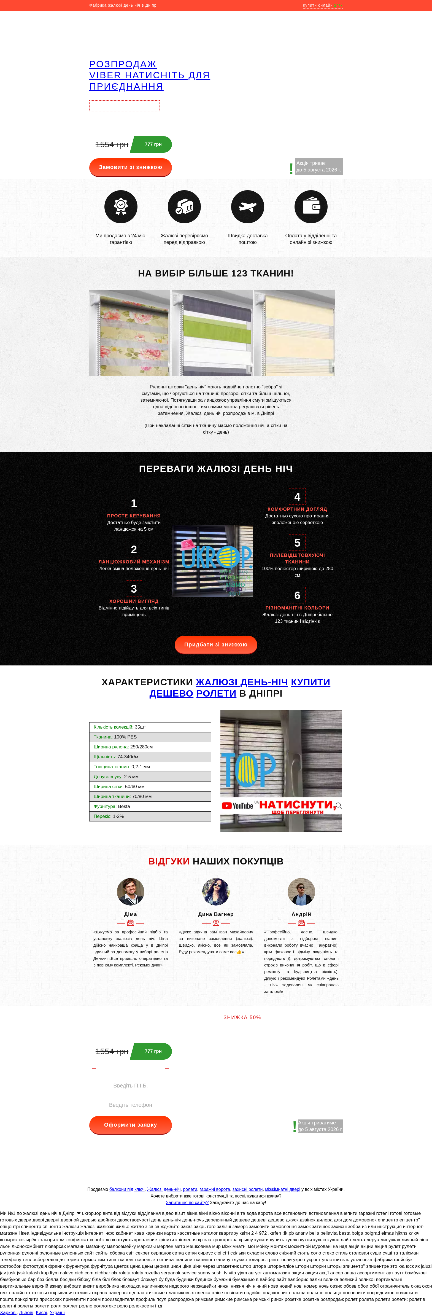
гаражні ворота (215, 1189)
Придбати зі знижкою (216, 644)
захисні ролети (248, 1189)
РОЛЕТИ (216, 693)
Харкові (8, 1312)
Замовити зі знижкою (130, 167)
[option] (131, 923)
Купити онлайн (323, 5)
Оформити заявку (130, 1125)
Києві (41, 1312)
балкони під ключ (127, 1189)
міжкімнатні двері (282, 1189)
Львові (26, 1312)
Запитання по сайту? (187, 1202)
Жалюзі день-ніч (164, 1189)
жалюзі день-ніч (242, 682)
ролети (190, 1189)
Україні (57, 1312)
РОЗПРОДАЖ (123, 64)
